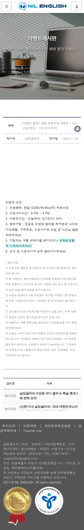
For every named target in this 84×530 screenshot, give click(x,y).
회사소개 (8, 425)
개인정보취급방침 (57, 425)
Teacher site (32, 430)
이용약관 (29, 425)
